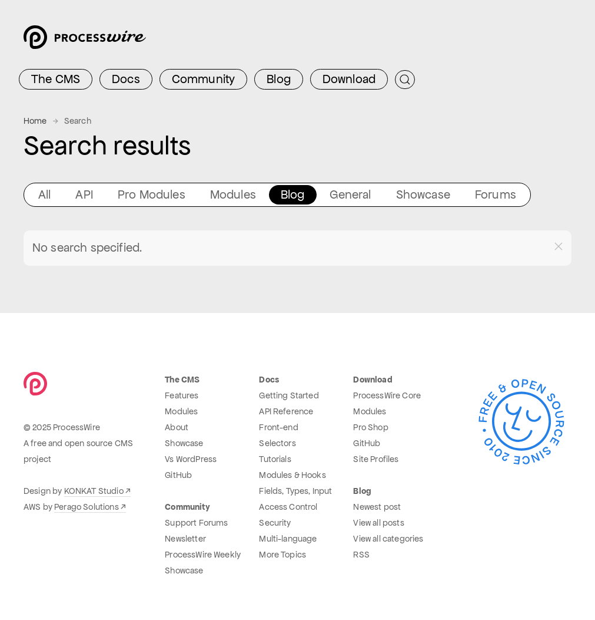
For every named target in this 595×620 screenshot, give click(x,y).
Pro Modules (151, 194)
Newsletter (185, 538)
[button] (558, 246)
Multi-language (288, 538)
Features (181, 395)
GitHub (178, 475)
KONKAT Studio (94, 491)
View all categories (388, 538)
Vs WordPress (191, 459)
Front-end (278, 427)
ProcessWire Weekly (203, 554)
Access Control (288, 507)
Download (349, 79)
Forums (495, 194)
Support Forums (196, 522)
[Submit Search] (405, 79)
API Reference (286, 411)
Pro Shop (370, 427)
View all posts (378, 522)
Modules (233, 194)
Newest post (377, 507)
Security (275, 522)
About (176, 427)
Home (35, 121)
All (44, 194)
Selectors (277, 443)
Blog (279, 79)
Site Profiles (375, 459)
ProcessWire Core (387, 395)
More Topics (282, 554)
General (350, 194)
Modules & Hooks (292, 475)
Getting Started (288, 395)
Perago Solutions (86, 507)
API (83, 194)
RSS (361, 554)
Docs (126, 79)
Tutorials (275, 459)
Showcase (423, 194)
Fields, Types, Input (295, 491)
